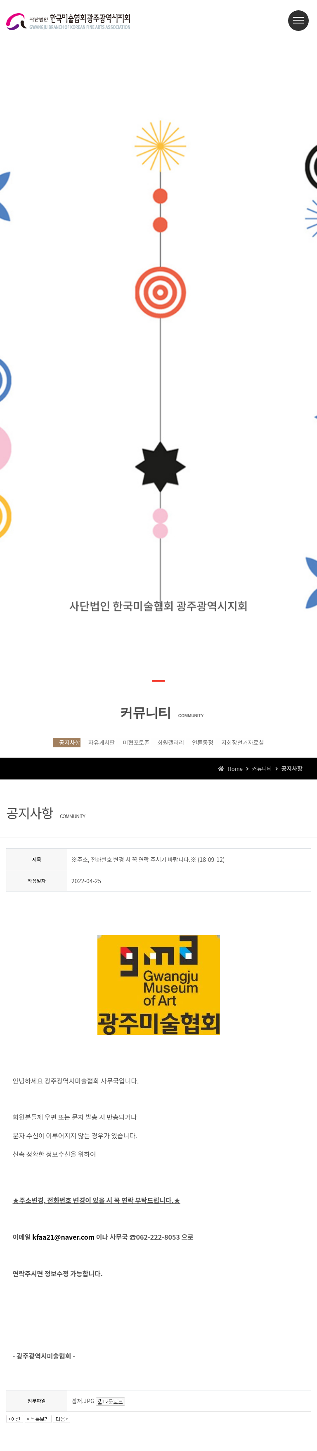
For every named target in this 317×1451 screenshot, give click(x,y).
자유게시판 (77, 746)
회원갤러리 (173, 746)
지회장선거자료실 (272, 746)
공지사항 (32, 746)
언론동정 (218, 746)
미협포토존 (125, 746)
